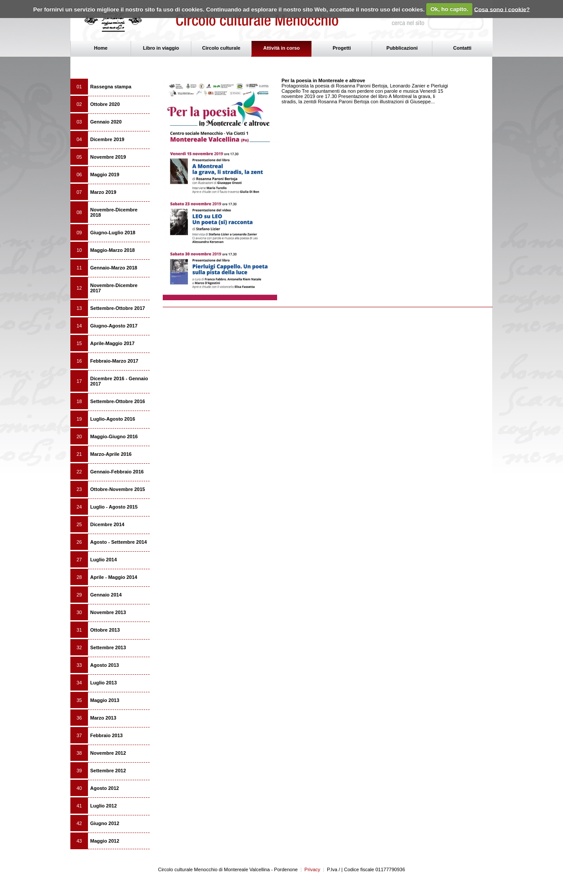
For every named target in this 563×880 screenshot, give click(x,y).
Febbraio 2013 (106, 735)
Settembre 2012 (108, 770)
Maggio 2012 (104, 841)
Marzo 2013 (103, 717)
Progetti (342, 48)
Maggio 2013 (104, 700)
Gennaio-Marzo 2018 (113, 267)
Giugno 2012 (104, 823)
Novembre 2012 (108, 753)
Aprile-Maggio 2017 (112, 343)
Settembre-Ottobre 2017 (117, 308)
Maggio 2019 (104, 174)
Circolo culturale (221, 48)
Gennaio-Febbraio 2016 (117, 471)
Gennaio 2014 (106, 594)
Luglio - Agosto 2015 (114, 506)
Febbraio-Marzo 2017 (114, 361)
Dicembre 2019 (107, 139)
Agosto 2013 (104, 665)
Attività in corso (281, 48)
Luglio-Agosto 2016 (112, 419)
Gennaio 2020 (106, 121)
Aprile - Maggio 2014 (113, 577)
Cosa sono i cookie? (502, 9)
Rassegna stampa (111, 86)
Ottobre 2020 (105, 104)
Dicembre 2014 (107, 524)
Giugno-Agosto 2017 (114, 325)
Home (101, 48)
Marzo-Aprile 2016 (111, 454)
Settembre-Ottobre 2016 (117, 401)
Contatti (462, 48)
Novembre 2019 (108, 157)
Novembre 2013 (108, 612)
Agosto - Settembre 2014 (118, 542)
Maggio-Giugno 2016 (114, 436)
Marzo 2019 (103, 192)
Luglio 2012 (103, 805)
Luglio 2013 (103, 682)
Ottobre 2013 (105, 630)
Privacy (310, 869)
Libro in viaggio (161, 48)
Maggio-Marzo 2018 (112, 250)
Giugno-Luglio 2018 (112, 232)
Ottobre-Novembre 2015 (117, 489)
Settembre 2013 (108, 647)
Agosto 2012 (104, 788)
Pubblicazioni (402, 48)
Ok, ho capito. (449, 9)
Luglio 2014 (103, 559)
